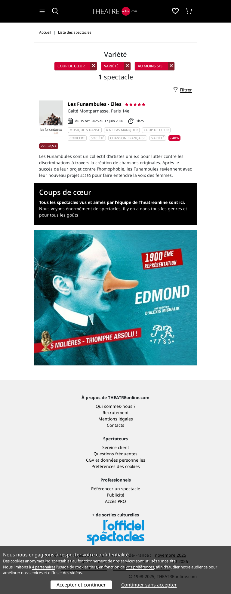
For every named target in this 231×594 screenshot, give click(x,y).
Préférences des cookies (115, 466)
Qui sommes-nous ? (115, 406)
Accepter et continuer (81, 584)
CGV (90, 460)
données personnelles (122, 460)
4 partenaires (43, 567)
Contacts (115, 425)
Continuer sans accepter (149, 584)
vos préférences (140, 567)
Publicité (115, 495)
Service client (115, 447)
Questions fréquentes (115, 454)
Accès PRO (115, 501)
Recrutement (116, 412)
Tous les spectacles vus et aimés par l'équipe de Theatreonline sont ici (111, 202)
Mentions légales (115, 419)
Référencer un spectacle (115, 488)
